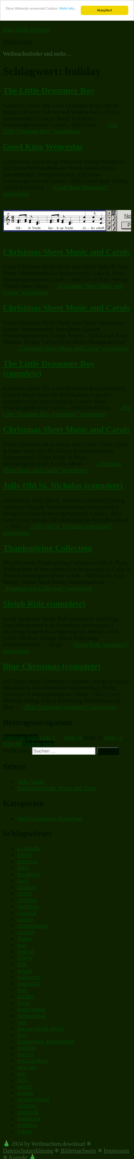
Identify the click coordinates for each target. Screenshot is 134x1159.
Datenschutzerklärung (28, 1151)
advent (25, 855)
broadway (28, 874)
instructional (31, 1016)
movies (25, 1054)
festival (25, 951)
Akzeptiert (104, 10)
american (27, 861)
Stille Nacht (30, 782)
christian (27, 900)
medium (26, 1048)
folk (21, 964)
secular (25, 1093)
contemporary (33, 926)
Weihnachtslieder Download (49, 818)
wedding (27, 1125)
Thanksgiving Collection (47, 547)
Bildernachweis (78, 1151)
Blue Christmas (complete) (51, 666)
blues (23, 868)
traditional (29, 1118)
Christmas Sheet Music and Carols (66, 251)
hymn (23, 1003)
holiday (25, 996)
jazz (21, 1022)
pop (21, 1073)
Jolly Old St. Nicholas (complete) (63, 485)
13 (113, 737)
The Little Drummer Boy (48, 90)
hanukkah (28, 983)
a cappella (28, 848)
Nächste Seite (38, 744)
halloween (29, 977)
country (26, 932)
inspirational (31, 1009)
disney (24, 938)
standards (28, 1112)
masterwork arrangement (45, 1041)
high (22, 990)
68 (12, 744)
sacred (24, 1086)
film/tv (25, 958)
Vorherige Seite (20, 737)
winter (24, 1131)
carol (23, 881)
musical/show (33, 1061)
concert (25, 919)
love (22, 1035)
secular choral (33, 1099)
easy (22, 945)
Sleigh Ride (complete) (44, 603)
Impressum (116, 1151)
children (26, 887)
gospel (24, 971)
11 (73, 737)
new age (26, 1067)
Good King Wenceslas (43, 146)
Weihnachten (18, 42)
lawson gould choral (40, 1028)
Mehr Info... (68, 8)
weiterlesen (60, 128)
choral (24, 893)
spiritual (26, 1106)
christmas (28, 906)
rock (22, 1080)
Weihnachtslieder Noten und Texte (56, 788)
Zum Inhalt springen (26, 29)
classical (26, 913)
